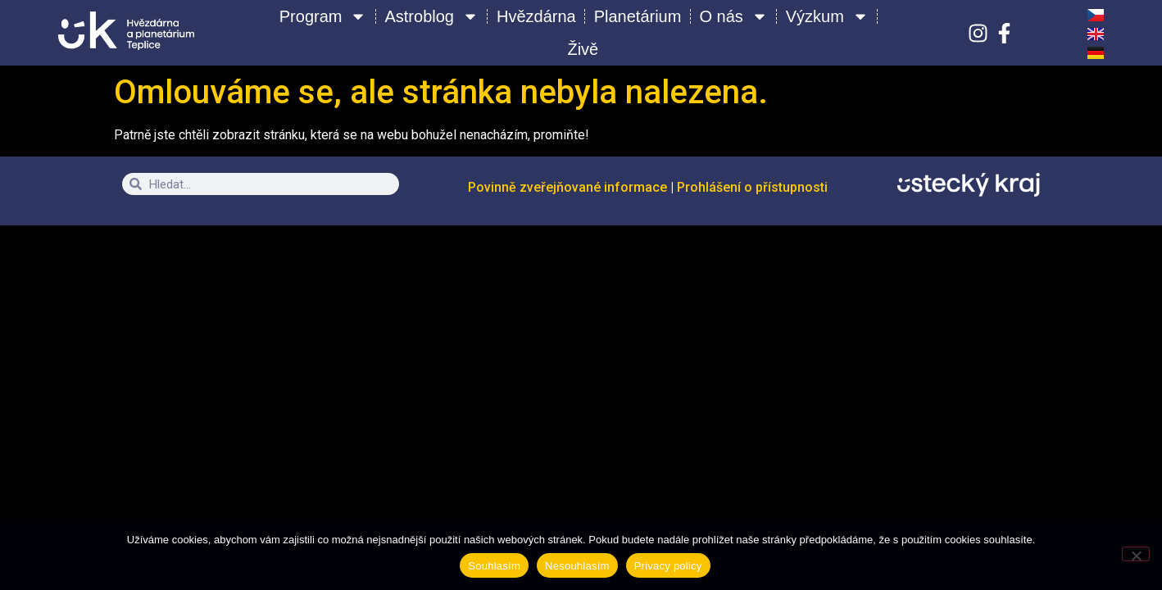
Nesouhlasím (577, 566)
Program (323, 16)
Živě (582, 49)
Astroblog (431, 16)
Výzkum (827, 16)
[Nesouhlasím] (1136, 554)
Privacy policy (668, 566)
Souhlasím (494, 566)
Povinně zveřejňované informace (569, 187)
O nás (733, 16)
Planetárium (638, 16)
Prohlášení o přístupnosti (752, 187)
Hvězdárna (536, 16)
